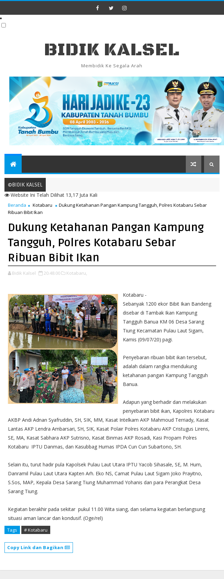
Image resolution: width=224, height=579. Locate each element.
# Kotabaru (35, 530)
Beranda (17, 205)
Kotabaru (42, 205)
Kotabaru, (76, 273)
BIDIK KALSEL (112, 50)
